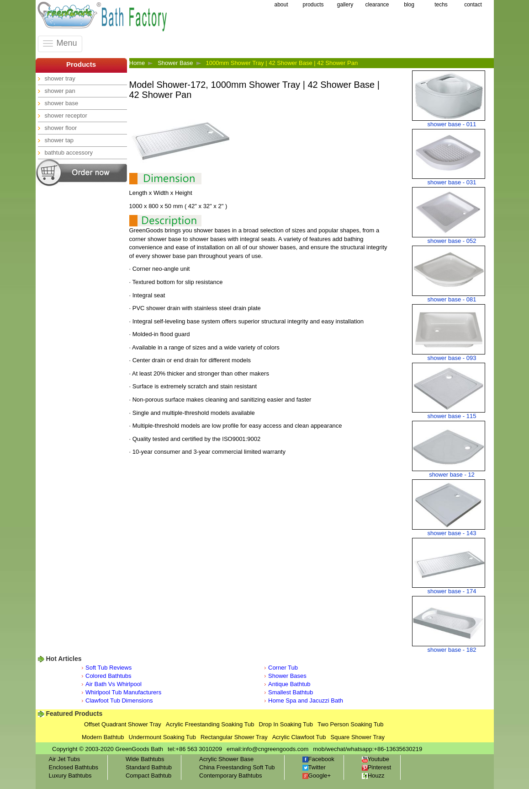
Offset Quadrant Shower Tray (122, 724)
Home (137, 62)
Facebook (318, 759)
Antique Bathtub (289, 684)
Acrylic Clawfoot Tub (299, 737)
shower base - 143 (452, 533)
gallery (345, 4)
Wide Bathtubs (145, 759)
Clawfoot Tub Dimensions (119, 700)
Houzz (373, 775)
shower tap (59, 140)
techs (441, 4)
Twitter (314, 767)
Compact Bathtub (148, 775)
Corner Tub (283, 667)
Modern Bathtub (103, 737)
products (312, 4)
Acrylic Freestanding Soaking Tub (210, 724)
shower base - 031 (452, 182)
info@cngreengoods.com (276, 749)
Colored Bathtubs (108, 675)
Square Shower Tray (357, 737)
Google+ (316, 775)
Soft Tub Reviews (108, 667)
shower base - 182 (452, 649)
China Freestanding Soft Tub (237, 767)
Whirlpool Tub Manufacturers (123, 692)
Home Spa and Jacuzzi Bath (305, 700)
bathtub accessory (69, 152)
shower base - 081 (452, 299)
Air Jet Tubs (64, 759)
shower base (62, 103)
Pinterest (376, 767)
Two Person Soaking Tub (350, 724)
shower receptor (66, 115)
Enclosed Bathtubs (73, 767)
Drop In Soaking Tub (286, 724)
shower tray (60, 78)
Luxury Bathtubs (70, 775)
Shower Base (175, 62)
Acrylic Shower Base (226, 759)
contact (473, 4)
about (281, 4)
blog (409, 4)
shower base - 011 (452, 124)
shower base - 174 (452, 591)
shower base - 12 (452, 474)
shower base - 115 (452, 416)
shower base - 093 (452, 357)
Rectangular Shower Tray (234, 737)
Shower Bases (287, 675)
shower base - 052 (452, 240)
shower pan (60, 90)
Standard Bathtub (149, 767)
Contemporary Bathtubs (230, 775)
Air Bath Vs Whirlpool (113, 684)
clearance (377, 4)
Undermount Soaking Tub (162, 737)
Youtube (375, 759)
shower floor (61, 127)
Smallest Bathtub (290, 692)
